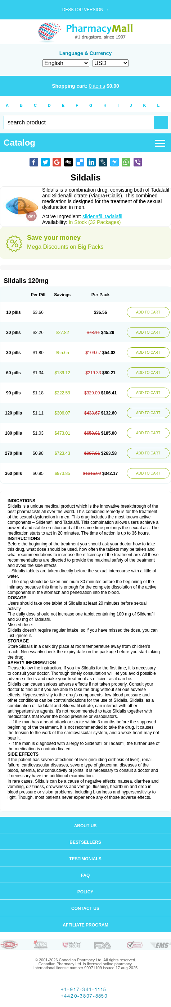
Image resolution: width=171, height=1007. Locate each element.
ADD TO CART (148, 312)
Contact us (85, 908)
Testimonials (85, 858)
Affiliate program (85, 925)
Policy (85, 891)
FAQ (85, 875)
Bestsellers (85, 842)
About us (85, 825)
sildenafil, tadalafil (102, 216)
